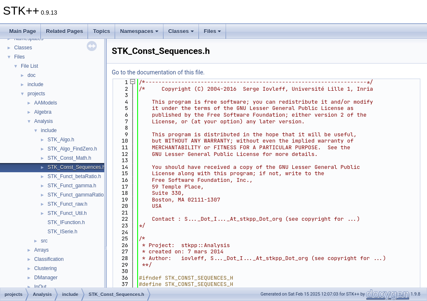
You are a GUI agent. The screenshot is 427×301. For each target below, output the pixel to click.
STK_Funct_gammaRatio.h (78, 195)
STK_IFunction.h (66, 222)
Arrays (41, 250)
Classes (181, 31)
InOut (40, 287)
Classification (49, 259)
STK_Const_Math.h (69, 158)
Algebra (42, 112)
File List (29, 66)
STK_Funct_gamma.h (72, 186)
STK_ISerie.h (62, 232)
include (35, 84)
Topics (101, 31)
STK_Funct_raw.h (67, 204)
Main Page (22, 31)
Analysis (43, 121)
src (44, 241)
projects (36, 94)
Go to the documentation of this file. (158, 72)
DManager (46, 278)
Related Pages (64, 31)
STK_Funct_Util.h (67, 213)
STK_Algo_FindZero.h (72, 149)
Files (212, 31)
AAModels (45, 103)
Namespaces (139, 31)
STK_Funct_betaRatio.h (74, 176)
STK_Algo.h (61, 140)
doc (31, 75)
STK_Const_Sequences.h (76, 167)
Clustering (45, 268)
